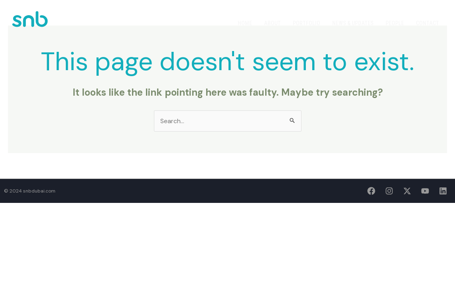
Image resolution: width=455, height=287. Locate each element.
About (272, 23)
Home (245, 23)
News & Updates (353, 23)
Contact (427, 23)
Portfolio (306, 23)
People (395, 23)
